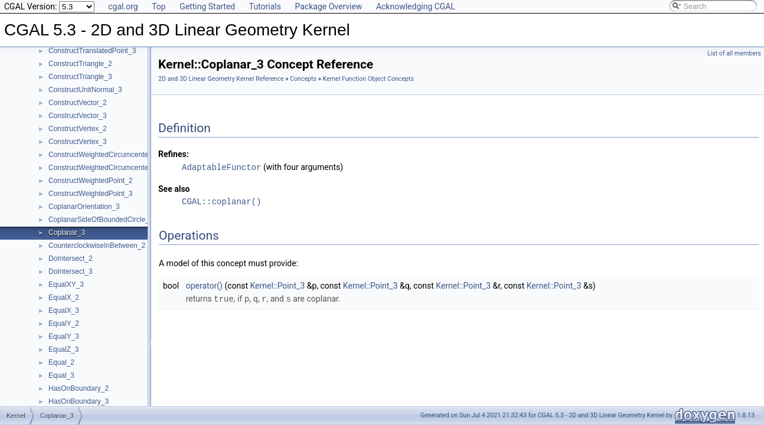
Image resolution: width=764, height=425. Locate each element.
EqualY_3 (63, 336)
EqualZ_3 (63, 349)
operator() (204, 285)
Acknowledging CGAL (415, 6)
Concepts (303, 79)
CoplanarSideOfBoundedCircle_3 (100, 219)
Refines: (173, 154)
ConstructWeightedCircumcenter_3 (103, 168)
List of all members (734, 53)
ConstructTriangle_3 (80, 77)
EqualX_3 (63, 310)
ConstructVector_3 (77, 116)
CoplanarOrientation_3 (84, 206)
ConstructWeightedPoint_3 (90, 193)
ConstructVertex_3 (77, 142)
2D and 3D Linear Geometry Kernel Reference (221, 79)
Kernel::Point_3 (277, 285)
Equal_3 (61, 375)
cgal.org (123, 6)
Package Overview (328, 6)
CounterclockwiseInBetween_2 (96, 245)
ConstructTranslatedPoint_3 (92, 51)
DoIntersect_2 (70, 258)
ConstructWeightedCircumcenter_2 (103, 155)
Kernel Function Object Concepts (368, 79)
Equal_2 (61, 362)
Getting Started (207, 6)
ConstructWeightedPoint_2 (90, 180)
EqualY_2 (63, 323)
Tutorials (265, 6)
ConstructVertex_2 (77, 129)
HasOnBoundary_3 (78, 401)
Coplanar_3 (66, 232)
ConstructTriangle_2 (80, 64)
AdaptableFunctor (221, 166)
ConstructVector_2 (77, 103)
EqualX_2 (63, 297)
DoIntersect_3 (70, 271)
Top (159, 6)
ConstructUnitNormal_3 (85, 90)
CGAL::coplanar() (221, 201)
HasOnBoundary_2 (78, 388)
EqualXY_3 (66, 284)
